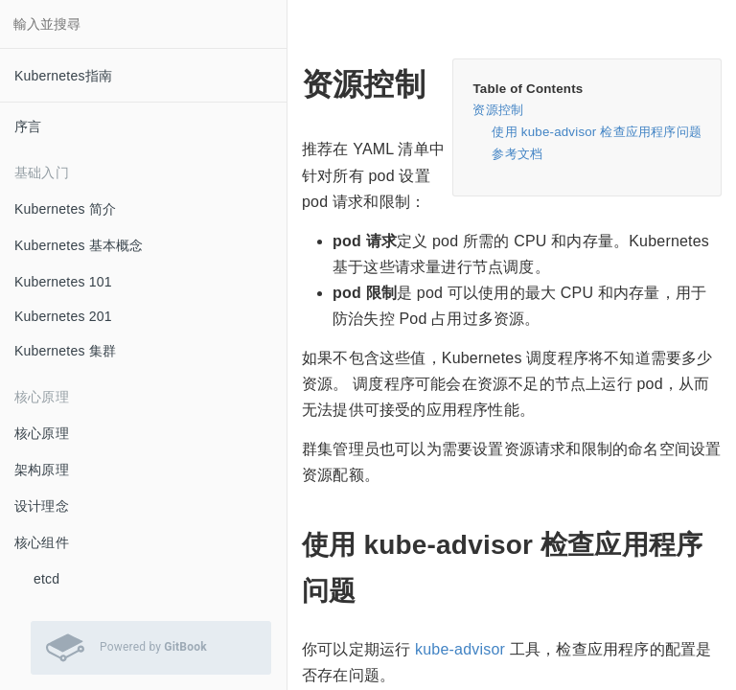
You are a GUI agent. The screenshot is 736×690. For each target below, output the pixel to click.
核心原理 (41, 433)
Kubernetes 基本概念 (79, 245)
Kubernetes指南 (63, 75)
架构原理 (41, 469)
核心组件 (41, 542)
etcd (46, 578)
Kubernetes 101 (63, 281)
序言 (27, 126)
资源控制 (497, 110)
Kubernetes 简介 (65, 209)
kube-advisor (460, 649)
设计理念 (41, 506)
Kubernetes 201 (63, 316)
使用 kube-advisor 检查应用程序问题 (597, 132)
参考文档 (517, 154)
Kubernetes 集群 (65, 350)
